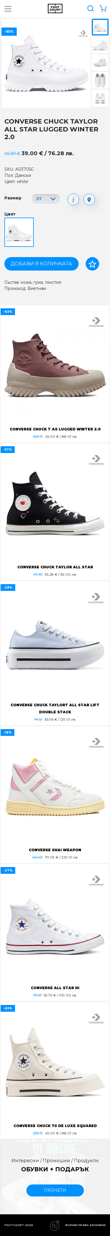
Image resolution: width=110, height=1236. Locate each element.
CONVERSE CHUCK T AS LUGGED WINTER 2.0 (55, 429)
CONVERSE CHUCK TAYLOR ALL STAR (55, 567)
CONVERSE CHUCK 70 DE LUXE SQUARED (55, 1126)
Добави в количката (41, 263)
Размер (12, 198)
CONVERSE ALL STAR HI (55, 988)
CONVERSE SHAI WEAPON (55, 850)
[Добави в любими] (92, 264)
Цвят (10, 214)
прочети (55, 1190)
